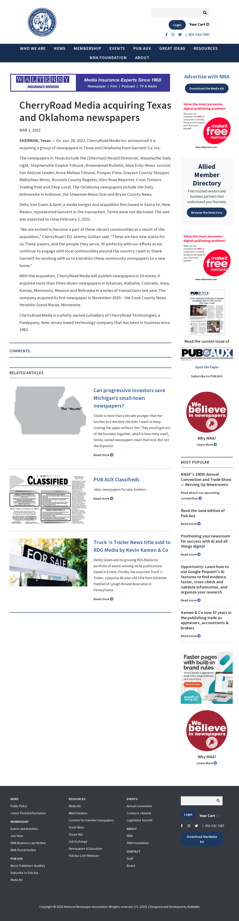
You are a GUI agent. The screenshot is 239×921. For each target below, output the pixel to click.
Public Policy (18, 806)
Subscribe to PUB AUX (207, 376)
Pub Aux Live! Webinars (84, 856)
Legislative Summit (140, 820)
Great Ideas (172, 48)
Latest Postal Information (28, 813)
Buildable (193, 907)
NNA (130, 836)
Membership (87, 48)
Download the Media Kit (206, 88)
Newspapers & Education (85, 849)
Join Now (16, 836)
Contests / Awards (139, 813)
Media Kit (16, 880)
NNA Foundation (108, 57)
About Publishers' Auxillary (27, 866)
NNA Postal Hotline (23, 850)
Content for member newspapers (91, 820)
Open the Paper (207, 367)
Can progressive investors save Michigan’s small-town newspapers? (129, 398)
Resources (205, 48)
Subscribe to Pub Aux (24, 873)
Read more (103, 455)
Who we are (33, 48)
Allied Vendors (78, 813)
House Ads (76, 834)
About (142, 57)
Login (177, 25)
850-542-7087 (214, 826)
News (60, 48)
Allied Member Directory (207, 174)
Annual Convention (139, 806)
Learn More (207, 444)
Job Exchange (78, 841)
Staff (130, 859)
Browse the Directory (206, 212)
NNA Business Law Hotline (28, 843)
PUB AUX (142, 48)
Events (117, 48)
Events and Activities (24, 829)
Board (131, 866)
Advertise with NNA (206, 76)
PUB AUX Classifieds (116, 479)
